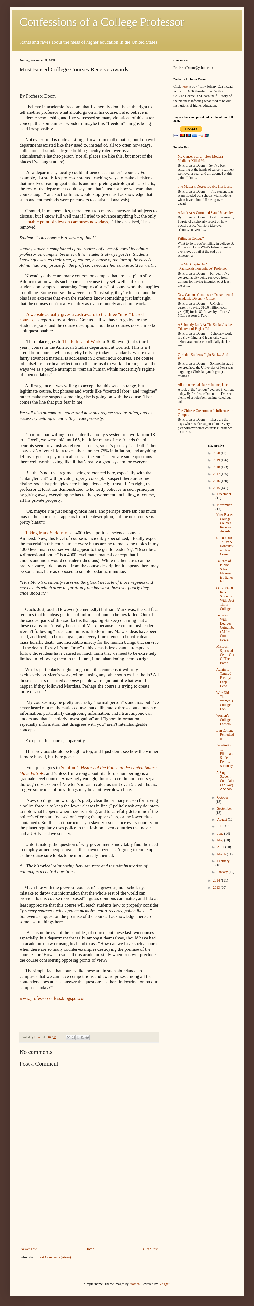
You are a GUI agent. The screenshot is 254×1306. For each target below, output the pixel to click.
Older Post (150, 1249)
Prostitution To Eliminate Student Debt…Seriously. (224, 756)
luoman (134, 1284)
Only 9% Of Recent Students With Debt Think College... (225, 598)
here (185, 86)
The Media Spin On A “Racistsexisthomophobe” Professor (202, 266)
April (221, 847)
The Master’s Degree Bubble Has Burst (205, 186)
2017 (217, 474)
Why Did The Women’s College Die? (224, 701)
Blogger (164, 1284)
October (222, 797)
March (222, 854)
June (220, 833)
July (220, 826)
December (224, 494)
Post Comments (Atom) (54, 1257)
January (223, 872)
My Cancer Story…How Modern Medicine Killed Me (200, 159)
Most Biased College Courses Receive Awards (224, 523)
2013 (217, 887)
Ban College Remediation (225, 735)
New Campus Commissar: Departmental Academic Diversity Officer (205, 297)
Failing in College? (191, 238)
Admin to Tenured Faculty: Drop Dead (223, 678)
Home (90, 1249)
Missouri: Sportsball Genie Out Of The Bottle (225, 655)
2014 (217, 880)
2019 (217, 460)
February (223, 861)
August (222, 819)
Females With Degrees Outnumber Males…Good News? (225, 627)
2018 (217, 467)
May (220, 840)
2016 (217, 481)
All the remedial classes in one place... (204, 385)
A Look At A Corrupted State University (205, 212)
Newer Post (29, 1249)
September (224, 808)
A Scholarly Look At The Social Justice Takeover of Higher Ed (205, 327)
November (224, 505)
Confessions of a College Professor (102, 21)
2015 (217, 488)
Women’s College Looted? (223, 720)
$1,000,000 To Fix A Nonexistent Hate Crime (225, 546)
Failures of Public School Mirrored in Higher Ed (224, 571)
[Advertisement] (89, 1209)
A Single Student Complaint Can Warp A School (225, 781)
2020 (217, 453)
